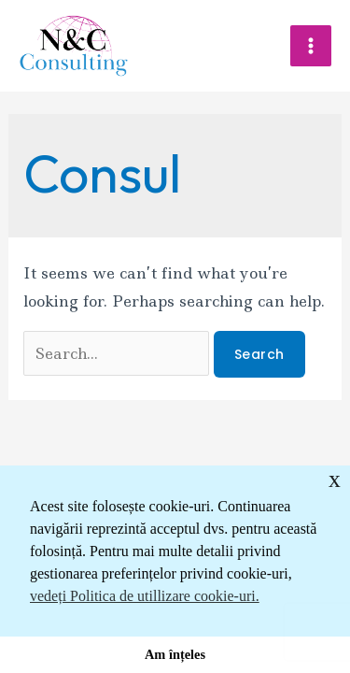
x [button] (335, 479)
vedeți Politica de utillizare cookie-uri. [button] (144, 596)
